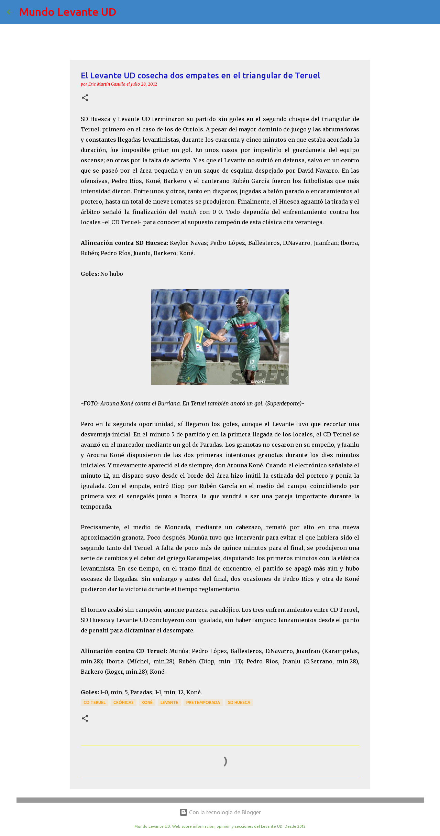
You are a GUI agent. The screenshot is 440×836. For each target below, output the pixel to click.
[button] (85, 98)
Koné (147, 702)
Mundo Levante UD (68, 12)
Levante (169, 702)
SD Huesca (239, 702)
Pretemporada (203, 702)
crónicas (123, 702)
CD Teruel (95, 702)
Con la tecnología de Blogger (220, 812)
